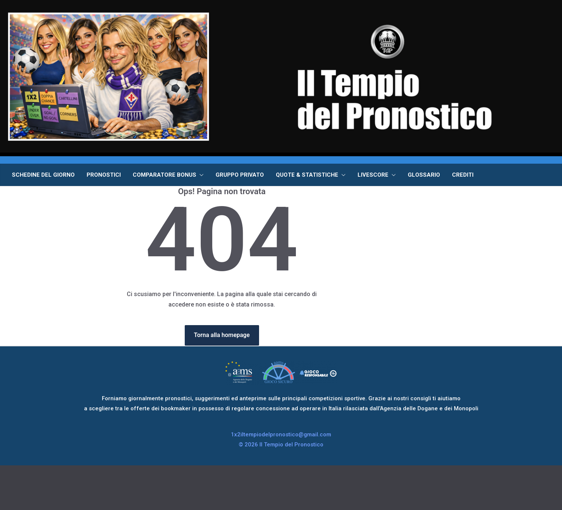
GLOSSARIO (424, 174)
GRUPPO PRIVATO (240, 174)
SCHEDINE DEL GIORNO (43, 174)
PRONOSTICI (104, 174)
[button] (200, 174)
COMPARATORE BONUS (164, 174)
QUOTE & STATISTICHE (307, 174)
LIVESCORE (373, 174)
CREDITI (463, 174)
